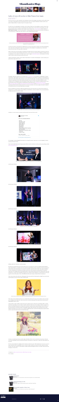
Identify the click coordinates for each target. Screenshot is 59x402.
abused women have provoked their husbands (27, 83)
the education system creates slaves (40, 82)
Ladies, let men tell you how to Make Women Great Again (22, 352)
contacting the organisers (36, 53)
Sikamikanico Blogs (31, 400)
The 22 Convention (38, 28)
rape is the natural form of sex (12, 145)
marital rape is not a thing (41, 83)
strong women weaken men (14, 83)
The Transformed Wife (30, 76)
